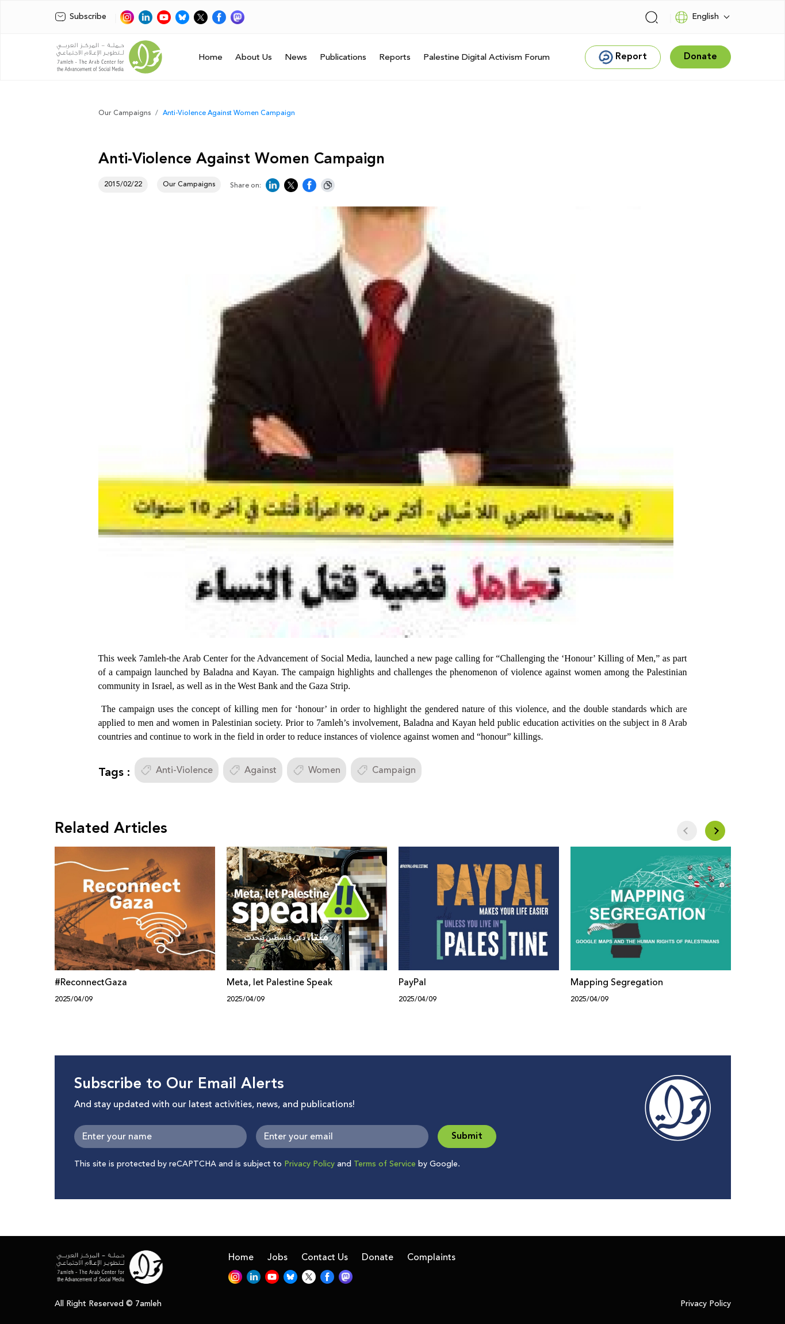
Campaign (386, 770)
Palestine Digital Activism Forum (486, 57)
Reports (395, 57)
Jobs (277, 1257)
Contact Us (324, 1257)
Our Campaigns (124, 113)
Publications (343, 57)
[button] (715, 831)
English (697, 17)
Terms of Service (385, 1164)
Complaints (431, 1257)
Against (253, 770)
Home (210, 57)
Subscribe (80, 16)
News (296, 57)
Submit (467, 1136)
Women (316, 770)
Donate (377, 1257)
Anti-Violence (176, 770)
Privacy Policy (309, 1164)
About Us (253, 57)
